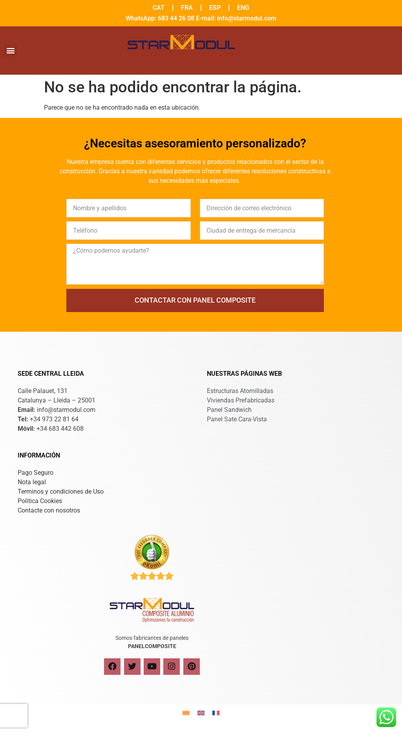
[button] (10, 50)
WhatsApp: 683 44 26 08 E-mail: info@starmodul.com (201, 18)
